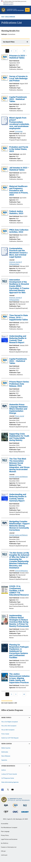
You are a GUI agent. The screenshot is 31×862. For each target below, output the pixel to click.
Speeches (4, 760)
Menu (27, 9)
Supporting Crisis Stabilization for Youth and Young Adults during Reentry (19, 437)
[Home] (15, 10)
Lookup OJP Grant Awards (9, 774)
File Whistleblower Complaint (9, 827)
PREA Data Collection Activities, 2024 (18, 231)
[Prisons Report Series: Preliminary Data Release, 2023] (4, 384)
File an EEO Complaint (7, 730)
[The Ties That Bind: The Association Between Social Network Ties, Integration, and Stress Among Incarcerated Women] (4, 461)
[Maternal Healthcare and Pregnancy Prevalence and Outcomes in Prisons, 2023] (4, 188)
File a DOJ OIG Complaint (8, 726)
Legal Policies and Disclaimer (9, 839)
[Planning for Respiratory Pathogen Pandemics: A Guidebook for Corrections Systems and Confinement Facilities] (4, 648)
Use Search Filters (9, 42)
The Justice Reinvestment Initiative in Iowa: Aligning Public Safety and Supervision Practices (19, 678)
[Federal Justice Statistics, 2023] (4, 213)
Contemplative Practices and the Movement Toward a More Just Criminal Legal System (18, 252)
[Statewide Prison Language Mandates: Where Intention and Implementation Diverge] (4, 407)
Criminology (18, 131)
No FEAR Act (4, 843)
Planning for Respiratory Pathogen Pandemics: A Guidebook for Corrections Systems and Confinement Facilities (19, 651)
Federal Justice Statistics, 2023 (16, 212)
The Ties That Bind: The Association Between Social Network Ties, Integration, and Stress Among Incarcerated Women (19, 465)
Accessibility (4, 823)
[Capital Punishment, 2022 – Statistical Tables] (4, 361)
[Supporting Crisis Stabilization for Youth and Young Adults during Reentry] (4, 437)
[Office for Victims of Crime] (15, 813)
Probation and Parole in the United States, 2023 (18, 149)
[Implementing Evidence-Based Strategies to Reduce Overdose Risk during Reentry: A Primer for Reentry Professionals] (4, 619)
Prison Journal (19, 416)
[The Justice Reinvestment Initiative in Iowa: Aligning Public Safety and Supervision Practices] (4, 677)
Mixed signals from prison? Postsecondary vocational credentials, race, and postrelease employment (19, 123)
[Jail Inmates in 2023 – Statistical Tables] (4, 170)
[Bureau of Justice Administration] (6, 806)
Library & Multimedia (10, 16)
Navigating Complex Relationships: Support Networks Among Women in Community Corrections (19, 525)
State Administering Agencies (10, 782)
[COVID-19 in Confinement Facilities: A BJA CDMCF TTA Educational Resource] (4, 589)
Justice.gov (4, 855)
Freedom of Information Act (8, 847)
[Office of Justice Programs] (3, 10)
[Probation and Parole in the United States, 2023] (4, 149)
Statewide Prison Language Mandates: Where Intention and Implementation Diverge (18, 408)
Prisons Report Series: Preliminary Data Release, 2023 (19, 384)
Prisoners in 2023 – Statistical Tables (18, 57)
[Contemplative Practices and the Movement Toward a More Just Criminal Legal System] (4, 255)
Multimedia (4, 752)
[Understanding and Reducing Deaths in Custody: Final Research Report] (4, 339)
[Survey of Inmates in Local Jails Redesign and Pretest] (4, 78)
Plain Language (5, 831)
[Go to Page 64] (24, 51)
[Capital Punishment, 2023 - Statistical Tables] (4, 99)
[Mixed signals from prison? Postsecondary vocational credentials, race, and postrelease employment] (4, 124)
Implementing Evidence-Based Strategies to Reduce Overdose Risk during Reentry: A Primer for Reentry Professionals (19, 620)
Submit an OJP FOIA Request (9, 738)
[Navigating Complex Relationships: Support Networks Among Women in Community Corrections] (4, 523)
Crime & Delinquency (21, 571)
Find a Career (5, 734)
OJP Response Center (7, 778)
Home (2, 16)
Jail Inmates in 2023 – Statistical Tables (19, 169)
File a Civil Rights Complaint (9, 721)
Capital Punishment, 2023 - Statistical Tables (18, 99)
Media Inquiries (5, 748)
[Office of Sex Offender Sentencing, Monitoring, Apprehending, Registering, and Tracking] (25, 813)
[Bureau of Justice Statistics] (15, 807)
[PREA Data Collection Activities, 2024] (4, 232)
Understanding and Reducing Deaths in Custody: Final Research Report (17, 339)
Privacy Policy (5, 835)
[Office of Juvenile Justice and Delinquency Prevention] (6, 813)
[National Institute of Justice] (25, 806)
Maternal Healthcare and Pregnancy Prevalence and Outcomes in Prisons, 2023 (18, 190)
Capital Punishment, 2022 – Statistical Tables (18, 361)
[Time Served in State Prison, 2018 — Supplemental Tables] (4, 317)
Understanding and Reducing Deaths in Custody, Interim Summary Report (17, 497)
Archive (3, 770)
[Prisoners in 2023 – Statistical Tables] (4, 58)
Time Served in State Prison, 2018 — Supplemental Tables (18, 317)
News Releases (5, 756)
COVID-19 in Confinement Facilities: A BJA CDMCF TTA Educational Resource (19, 590)
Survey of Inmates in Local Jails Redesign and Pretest (18, 78)
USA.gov (3, 851)
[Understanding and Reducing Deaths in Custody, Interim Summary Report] (4, 497)
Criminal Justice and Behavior (18, 476)
